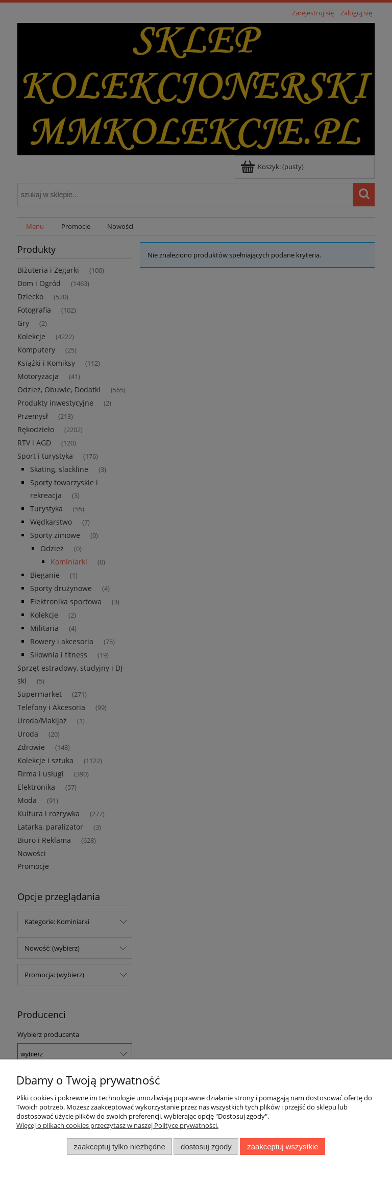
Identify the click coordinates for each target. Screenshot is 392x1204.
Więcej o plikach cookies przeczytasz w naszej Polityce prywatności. (117, 1125)
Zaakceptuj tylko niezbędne (119, 1146)
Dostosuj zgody (206, 1146)
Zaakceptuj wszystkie (282, 1146)
